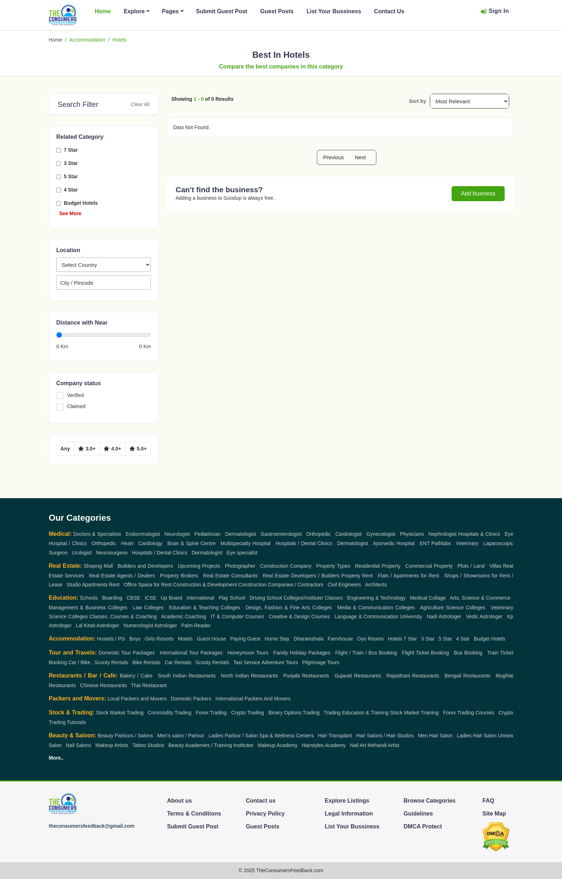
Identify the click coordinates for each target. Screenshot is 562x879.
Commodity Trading (169, 712)
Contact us (261, 801)
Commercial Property (429, 566)
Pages (172, 11)
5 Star (71, 176)
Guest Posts (277, 11)
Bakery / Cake (136, 676)
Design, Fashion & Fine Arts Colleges (289, 607)
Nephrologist (442, 534)
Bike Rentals (146, 662)
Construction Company (285, 566)
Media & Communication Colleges (376, 607)
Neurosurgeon (112, 553)
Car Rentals (178, 662)
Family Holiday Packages (301, 653)
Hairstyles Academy (324, 745)
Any (65, 449)
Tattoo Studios (148, 745)
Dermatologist (240, 534)
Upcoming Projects (199, 566)
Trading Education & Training (356, 712)
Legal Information (349, 814)
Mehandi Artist (383, 745)
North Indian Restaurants (249, 676)
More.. (56, 758)
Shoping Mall (98, 566)
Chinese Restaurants (103, 685)
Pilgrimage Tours (320, 662)
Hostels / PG (111, 639)
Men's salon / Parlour (180, 735)
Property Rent (357, 575)
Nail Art (358, 745)
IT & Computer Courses (237, 616)
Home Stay (277, 639)
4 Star (71, 190)
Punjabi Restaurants (306, 676)
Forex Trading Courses (468, 712)
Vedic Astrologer (484, 616)
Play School (232, 598)
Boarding (112, 598)
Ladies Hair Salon (477, 735)
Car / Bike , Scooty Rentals (98, 662)
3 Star (71, 163)
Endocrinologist (142, 534)
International (200, 598)
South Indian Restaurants (186, 676)
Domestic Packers (191, 698)
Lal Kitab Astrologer (97, 625)
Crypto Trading (247, 712)
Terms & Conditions (194, 814)
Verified (75, 395)
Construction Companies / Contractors (280, 584)
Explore (136, 11)
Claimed (76, 406)
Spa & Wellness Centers (286, 735)
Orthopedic (318, 534)
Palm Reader (196, 625)
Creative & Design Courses (299, 616)
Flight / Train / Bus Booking (366, 653)
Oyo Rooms (370, 639)
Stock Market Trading (120, 712)
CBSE (133, 598)
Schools (89, 598)
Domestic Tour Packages (127, 653)
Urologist (82, 553)
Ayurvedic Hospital (394, 543)
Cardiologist (348, 534)
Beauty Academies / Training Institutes (210, 745)
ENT (425, 543)
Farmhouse (340, 639)
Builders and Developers (145, 566)
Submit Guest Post (221, 11)
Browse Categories (430, 801)
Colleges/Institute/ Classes (313, 598)
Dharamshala (308, 639)
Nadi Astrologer (444, 616)
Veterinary (467, 543)
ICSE (151, 598)
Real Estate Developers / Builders (301, 575)
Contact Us (389, 11)
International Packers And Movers (252, 698)
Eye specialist (242, 553)
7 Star (71, 150)
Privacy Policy (265, 814)
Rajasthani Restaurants (412, 676)
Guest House (211, 639)
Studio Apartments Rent (93, 584)
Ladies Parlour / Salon (233, 735)
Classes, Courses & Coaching (123, 616)
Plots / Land (471, 566)
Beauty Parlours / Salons (125, 735)
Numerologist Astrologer (150, 625)
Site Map (494, 814)
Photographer (240, 566)
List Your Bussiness (333, 11)
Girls (150, 639)
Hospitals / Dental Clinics (304, 543)
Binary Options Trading (294, 712)
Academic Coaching (183, 616)
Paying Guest (245, 639)
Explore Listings (347, 801)
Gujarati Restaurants (357, 676)
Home (102, 11)
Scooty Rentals (212, 662)
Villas (495, 566)
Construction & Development (205, 584)
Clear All (140, 104)
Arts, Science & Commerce (480, 598)
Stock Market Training (414, 712)
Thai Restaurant (149, 685)
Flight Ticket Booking (425, 653)
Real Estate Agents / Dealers (122, 575)
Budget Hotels (81, 203)
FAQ (488, 801)
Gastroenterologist (281, 534)
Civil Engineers (344, 584)
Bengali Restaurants (467, 676)
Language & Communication (367, 616)
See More (70, 213)
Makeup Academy (277, 745)
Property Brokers (179, 575)
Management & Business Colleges (88, 607)
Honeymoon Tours (247, 653)
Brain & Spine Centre (191, 543)
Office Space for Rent (148, 584)
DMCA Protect (423, 826)
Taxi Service (246, 662)
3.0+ (87, 449)
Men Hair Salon (435, 735)
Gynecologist (380, 534)
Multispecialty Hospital (245, 543)
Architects (376, 584)
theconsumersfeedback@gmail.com (91, 826)
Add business (478, 193)
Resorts (164, 639)
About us (179, 801)
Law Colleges (148, 607)
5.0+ (138, 449)
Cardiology (150, 543)
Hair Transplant (335, 735)
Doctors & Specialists (97, 534)
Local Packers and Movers (137, 698)
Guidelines (418, 814)
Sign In (494, 11)
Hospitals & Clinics (479, 534)
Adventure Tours (280, 662)
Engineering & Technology (376, 598)
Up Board (171, 598)
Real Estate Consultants (230, 575)
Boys (134, 639)
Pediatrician (207, 534)
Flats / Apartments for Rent (408, 575)
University (411, 616)
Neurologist (177, 534)
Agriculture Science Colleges (452, 607)
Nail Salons (78, 745)
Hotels (395, 639)
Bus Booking (468, 653)
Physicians (412, 534)
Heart (127, 543)
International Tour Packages (190, 653)
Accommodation (87, 40)
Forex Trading (211, 712)
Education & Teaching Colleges (204, 607)
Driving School (265, 598)
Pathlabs (441, 543)
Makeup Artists (111, 745)
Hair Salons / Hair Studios (385, 735)
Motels (185, 639)
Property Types (333, 566)
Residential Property (378, 566)
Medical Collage (428, 598)
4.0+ (112, 449)
